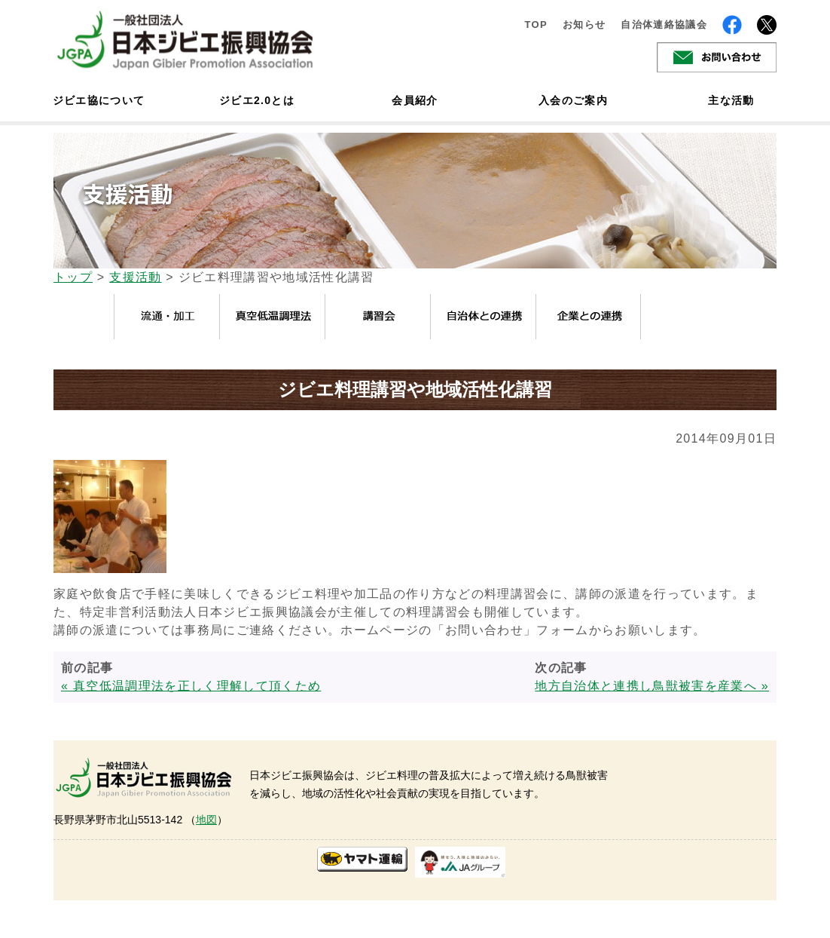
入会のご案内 (573, 100)
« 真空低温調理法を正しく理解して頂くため (191, 685)
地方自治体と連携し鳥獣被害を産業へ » (652, 685)
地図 (206, 820)
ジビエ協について (98, 100)
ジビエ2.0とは (256, 100)
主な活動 (731, 100)
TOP (536, 24)
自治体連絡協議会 (664, 24)
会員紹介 (415, 100)
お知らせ (584, 24)
